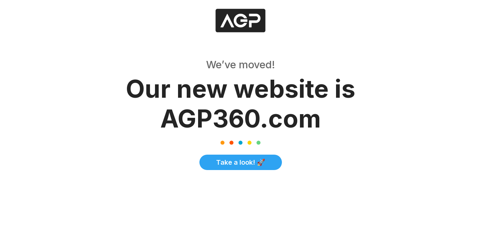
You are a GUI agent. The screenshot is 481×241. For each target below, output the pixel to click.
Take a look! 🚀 (240, 162)
